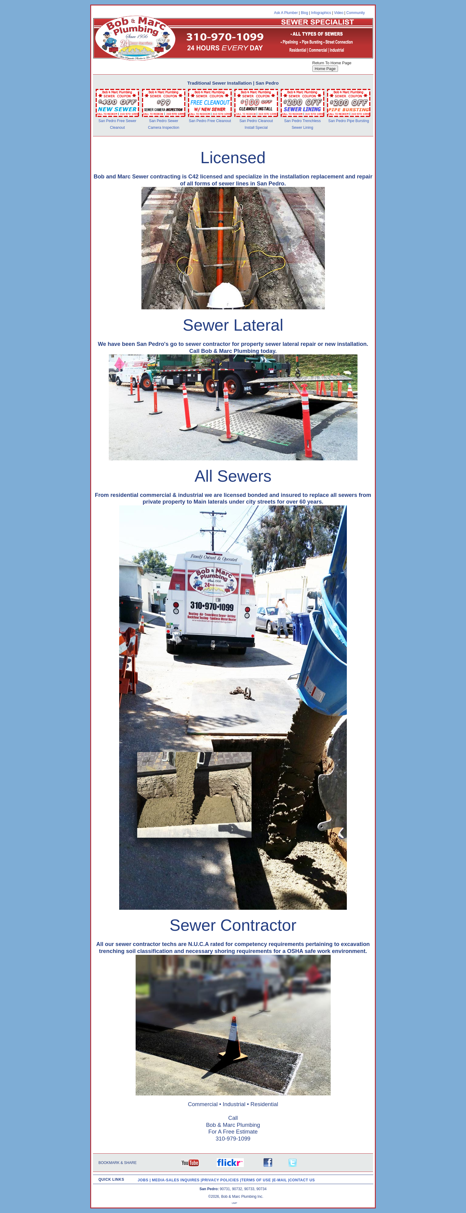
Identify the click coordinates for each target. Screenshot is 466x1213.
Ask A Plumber (286, 13)
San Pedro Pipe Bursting (348, 121)
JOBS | (145, 1180)
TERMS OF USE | (257, 1180)
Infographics (321, 13)
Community (355, 13)
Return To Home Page (331, 63)
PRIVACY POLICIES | (221, 1180)
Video (338, 13)
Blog (304, 13)
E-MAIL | (281, 1180)
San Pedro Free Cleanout (210, 121)
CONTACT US (302, 1180)
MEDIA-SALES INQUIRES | (177, 1180)
